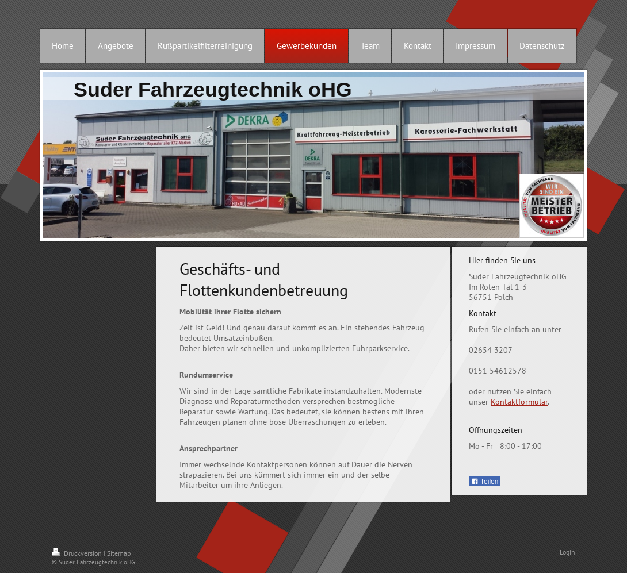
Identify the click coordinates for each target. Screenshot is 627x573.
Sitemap (119, 553)
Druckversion (78, 553)
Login (567, 552)
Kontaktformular (519, 402)
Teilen (484, 482)
